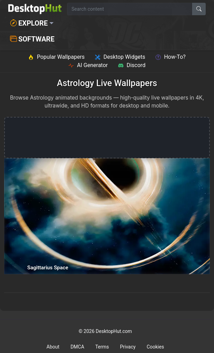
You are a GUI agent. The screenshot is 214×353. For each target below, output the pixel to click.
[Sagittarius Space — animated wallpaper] (107, 216)
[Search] (199, 9)
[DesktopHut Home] (35, 9)
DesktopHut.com (114, 331)
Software (32, 39)
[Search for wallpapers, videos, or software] (130, 9)
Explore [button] (29, 23)
